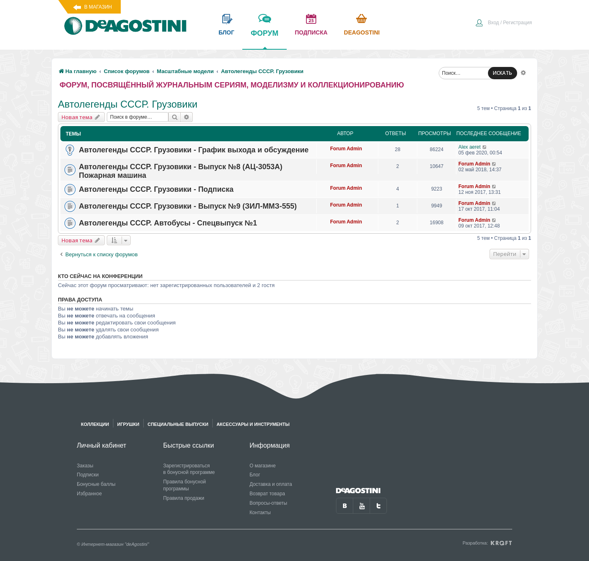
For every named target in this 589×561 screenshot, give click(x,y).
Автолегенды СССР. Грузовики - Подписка (156, 189)
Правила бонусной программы (184, 485)
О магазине (262, 466)
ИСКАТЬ (502, 72)
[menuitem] (503, 23)
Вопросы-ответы (268, 503)
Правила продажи (183, 498)
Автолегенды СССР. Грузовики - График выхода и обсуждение (193, 150)
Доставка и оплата (270, 484)
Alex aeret (469, 147)
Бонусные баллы (96, 484)
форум (264, 39)
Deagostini (362, 32)
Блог (254, 475)
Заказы (85, 466)
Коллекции (95, 424)
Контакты (260, 512)
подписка (311, 32)
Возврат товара (267, 494)
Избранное (89, 494)
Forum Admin (346, 149)
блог (226, 32)
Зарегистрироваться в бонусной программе (189, 469)
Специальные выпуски (177, 424)
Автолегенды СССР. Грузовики (128, 104)
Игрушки (128, 424)
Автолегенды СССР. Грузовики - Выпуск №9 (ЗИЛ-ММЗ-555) (188, 206)
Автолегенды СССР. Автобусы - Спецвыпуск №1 (168, 223)
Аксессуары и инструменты (253, 424)
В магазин (98, 7)
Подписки (88, 475)
